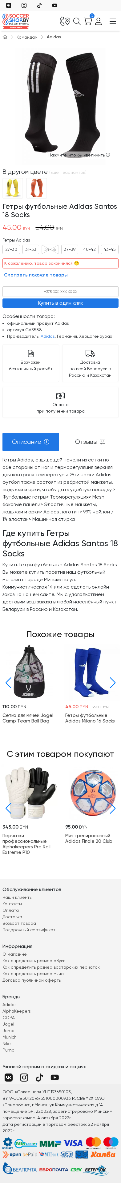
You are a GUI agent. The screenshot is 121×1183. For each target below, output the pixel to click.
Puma (8, 1050)
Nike (6, 1043)
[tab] (30, 442)
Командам (27, 37)
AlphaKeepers (16, 1011)
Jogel (8, 1024)
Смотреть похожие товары (36, 275)
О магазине (14, 954)
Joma (8, 1030)
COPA (8, 1017)
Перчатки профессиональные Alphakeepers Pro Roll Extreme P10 (26, 844)
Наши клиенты (17, 897)
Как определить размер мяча (33, 973)
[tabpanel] (60, 534)
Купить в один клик (60, 303)
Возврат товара (19, 923)
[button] (6, 682)
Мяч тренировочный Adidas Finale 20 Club (88, 838)
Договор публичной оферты (32, 980)
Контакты (12, 903)
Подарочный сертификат (28, 929)
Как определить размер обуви (34, 960)
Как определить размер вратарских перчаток (51, 967)
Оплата (10, 910)
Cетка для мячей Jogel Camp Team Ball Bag (27, 718)
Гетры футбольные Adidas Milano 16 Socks (90, 718)
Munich (9, 1037)
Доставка (12, 916)
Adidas (54, 37)
